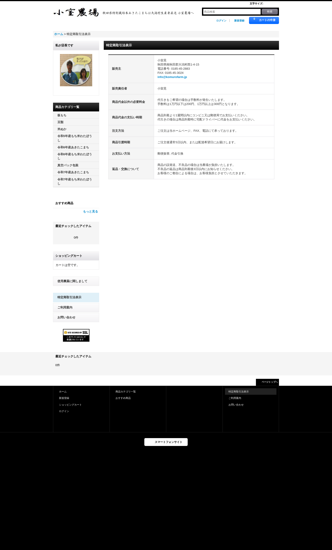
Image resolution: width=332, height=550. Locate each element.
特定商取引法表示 (69, 297)
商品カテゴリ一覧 (126, 391)
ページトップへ (270, 382)
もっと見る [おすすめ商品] (90, 211)
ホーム (63, 391)
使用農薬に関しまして (72, 281)
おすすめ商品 (123, 398)
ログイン (221, 20)
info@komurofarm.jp (172, 77)
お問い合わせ (66, 317)
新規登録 (239, 20)
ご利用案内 (64, 307)
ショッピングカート (70, 404)
